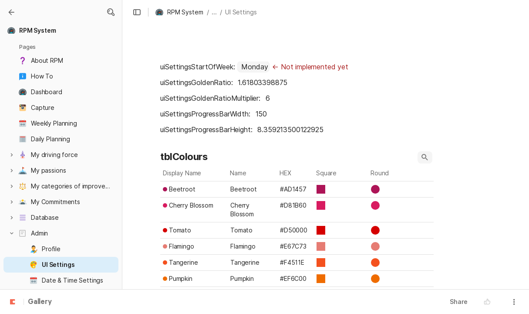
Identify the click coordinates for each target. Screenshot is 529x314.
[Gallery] (11, 12)
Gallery (40, 302)
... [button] (214, 12)
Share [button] (459, 301)
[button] (110, 12)
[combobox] (253, 66)
